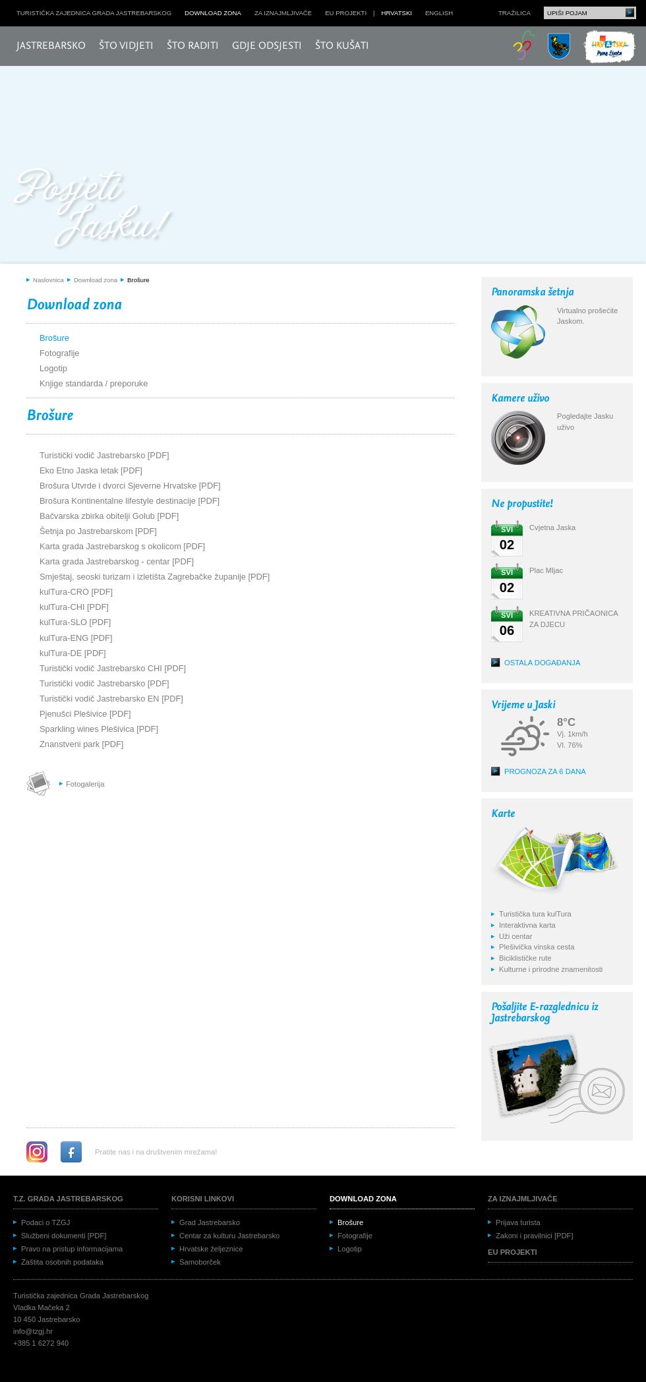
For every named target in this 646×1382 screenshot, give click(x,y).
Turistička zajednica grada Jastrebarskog (93, 12)
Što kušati (342, 46)
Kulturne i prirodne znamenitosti (550, 969)
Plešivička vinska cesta (536, 947)
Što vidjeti (126, 46)
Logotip (53, 368)
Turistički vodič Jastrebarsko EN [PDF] (111, 699)
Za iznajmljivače (283, 12)
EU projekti (346, 12)
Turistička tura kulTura (535, 914)
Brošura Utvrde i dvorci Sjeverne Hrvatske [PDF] (130, 486)
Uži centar (515, 936)
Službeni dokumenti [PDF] (63, 1236)
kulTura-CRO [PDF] (76, 592)
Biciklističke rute (525, 958)
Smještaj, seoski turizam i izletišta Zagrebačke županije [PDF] (155, 577)
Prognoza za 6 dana (545, 771)
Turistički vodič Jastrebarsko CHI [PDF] (113, 668)
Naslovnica (48, 280)
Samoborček (200, 1262)
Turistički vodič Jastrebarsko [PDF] (104, 455)
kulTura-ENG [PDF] (76, 638)
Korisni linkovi (202, 1199)
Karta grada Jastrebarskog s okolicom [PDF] (122, 546)
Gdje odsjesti (267, 46)
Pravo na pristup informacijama (72, 1249)
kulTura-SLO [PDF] (75, 622)
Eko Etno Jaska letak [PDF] (91, 470)
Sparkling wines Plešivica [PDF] (99, 729)
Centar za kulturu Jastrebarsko (229, 1236)
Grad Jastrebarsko (209, 1222)
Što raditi (193, 46)
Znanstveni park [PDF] (81, 744)
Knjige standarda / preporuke (94, 383)
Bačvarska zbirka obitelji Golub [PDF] (109, 516)
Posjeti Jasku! (95, 209)
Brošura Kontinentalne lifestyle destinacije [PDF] (130, 501)
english (439, 12)
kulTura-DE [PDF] (73, 653)
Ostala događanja (542, 663)
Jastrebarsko (51, 46)
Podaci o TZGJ (45, 1222)
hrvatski (397, 12)
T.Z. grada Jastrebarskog (68, 1199)
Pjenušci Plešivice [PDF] (85, 714)
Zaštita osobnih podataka (62, 1262)
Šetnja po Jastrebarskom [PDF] (98, 531)
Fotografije (59, 353)
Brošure (138, 280)
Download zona (213, 12)
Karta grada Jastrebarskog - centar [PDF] (117, 561)
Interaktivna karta (527, 925)
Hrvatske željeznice (211, 1249)
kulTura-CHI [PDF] (74, 607)
